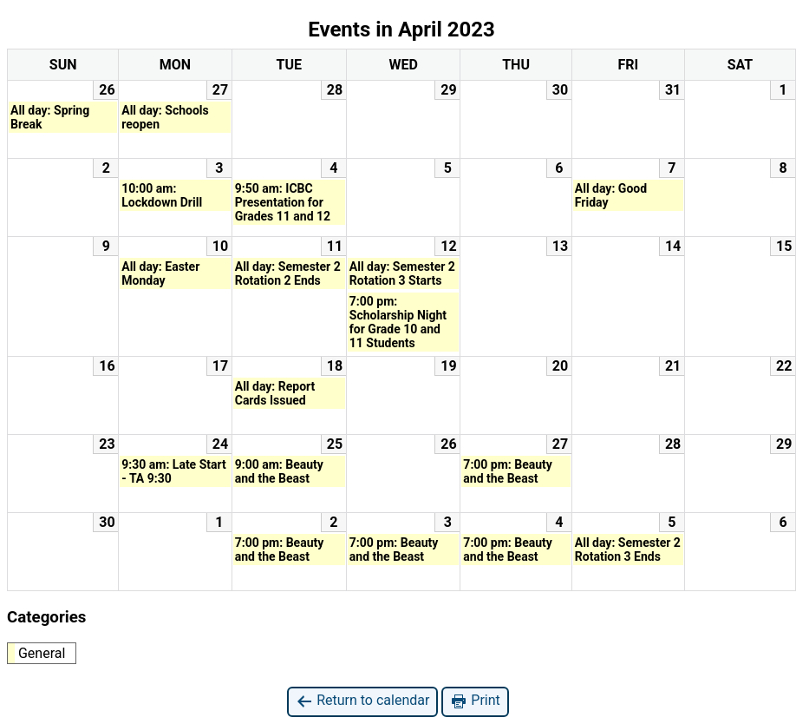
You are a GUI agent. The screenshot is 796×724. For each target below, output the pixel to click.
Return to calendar (362, 701)
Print (474, 701)
